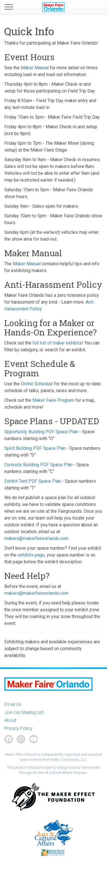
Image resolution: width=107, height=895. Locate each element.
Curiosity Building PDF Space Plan (38, 464)
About (10, 720)
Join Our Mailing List (24, 712)
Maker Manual (35, 67)
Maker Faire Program (53, 400)
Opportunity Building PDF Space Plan (41, 431)
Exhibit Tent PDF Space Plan (32, 481)
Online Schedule (37, 383)
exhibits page (31, 555)
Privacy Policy (18, 728)
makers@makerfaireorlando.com (36, 538)
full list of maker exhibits (57, 343)
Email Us (12, 704)
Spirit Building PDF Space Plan (34, 448)
